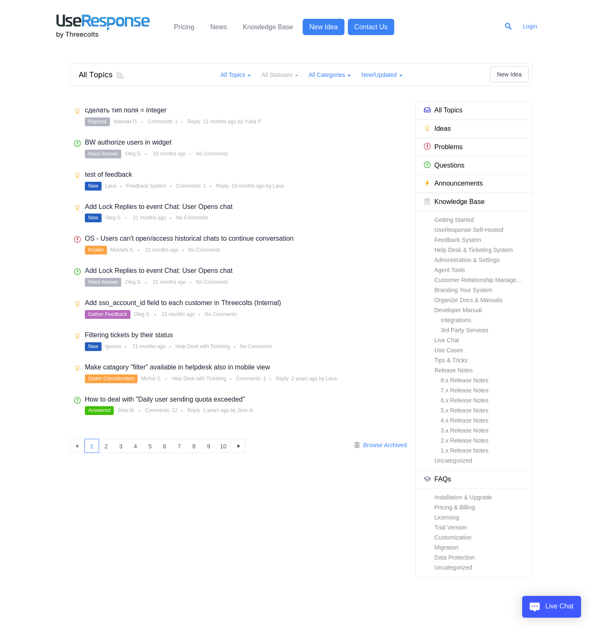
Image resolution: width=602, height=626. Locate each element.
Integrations (456, 320)
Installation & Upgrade (463, 497)
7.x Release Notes (464, 390)
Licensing (446, 517)
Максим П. (125, 122)
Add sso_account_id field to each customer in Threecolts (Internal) (183, 302)
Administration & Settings (467, 260)
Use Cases (448, 350)
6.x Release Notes (464, 400)
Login (530, 26)
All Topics (443, 110)
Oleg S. (133, 154)
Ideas (437, 128)
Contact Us (371, 27)
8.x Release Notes (464, 380)
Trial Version (450, 527)
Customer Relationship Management (481, 280)
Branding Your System (463, 290)
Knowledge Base (268, 27)
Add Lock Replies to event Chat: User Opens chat (158, 206)
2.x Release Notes (464, 440)
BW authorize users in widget (128, 142)
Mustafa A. (122, 250)
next (238, 446)
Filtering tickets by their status (129, 334)
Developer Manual (458, 310)
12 (174, 410)
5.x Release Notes (464, 410)
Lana (110, 186)
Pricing (184, 27)
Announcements (453, 183)
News (218, 27)
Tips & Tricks (451, 360)
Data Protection (454, 557)
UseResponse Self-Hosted (468, 229)
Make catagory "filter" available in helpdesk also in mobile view (177, 367)
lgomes (113, 346)
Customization (453, 537)
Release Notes (453, 370)
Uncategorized (453, 460)
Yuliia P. (253, 122)
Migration (446, 547)
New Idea (323, 27)
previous (77, 446)
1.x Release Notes (464, 450)
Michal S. (151, 379)
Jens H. (245, 410)
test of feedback (108, 174)
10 (223, 446)
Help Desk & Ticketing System (473, 250)
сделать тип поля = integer (125, 110)
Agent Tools (449, 270)
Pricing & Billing (454, 507)
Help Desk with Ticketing (203, 346)
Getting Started (454, 219)
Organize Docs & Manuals (468, 300)
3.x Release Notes (464, 430)
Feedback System (457, 240)
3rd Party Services (464, 330)
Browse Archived (380, 445)
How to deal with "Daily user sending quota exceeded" (165, 399)
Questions (444, 164)
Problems (443, 146)
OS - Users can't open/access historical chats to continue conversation (189, 238)
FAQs (437, 479)
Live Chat (446, 340)
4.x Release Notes (464, 420)
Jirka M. (126, 410)
